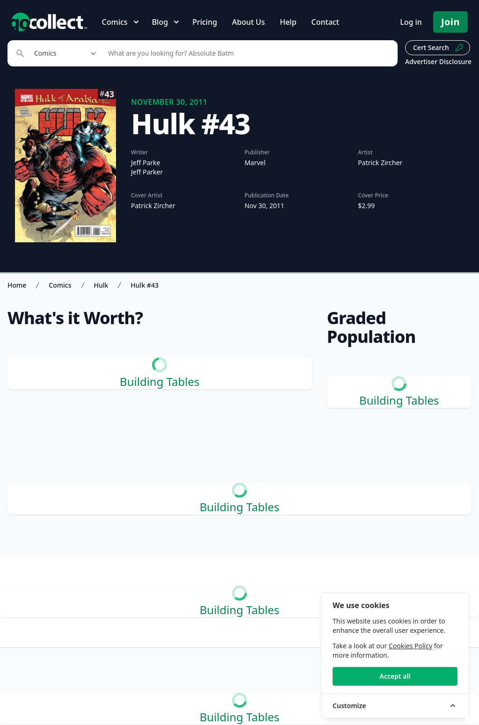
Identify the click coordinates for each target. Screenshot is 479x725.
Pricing (204, 22)
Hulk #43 (145, 285)
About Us (248, 22)
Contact (325, 22)
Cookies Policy (410, 645)
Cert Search (438, 47)
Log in (411, 22)
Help (288, 22)
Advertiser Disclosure (438, 61)
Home (16, 285)
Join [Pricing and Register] (450, 21)
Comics (60, 285)
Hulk (101, 285)
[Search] (248, 53)
